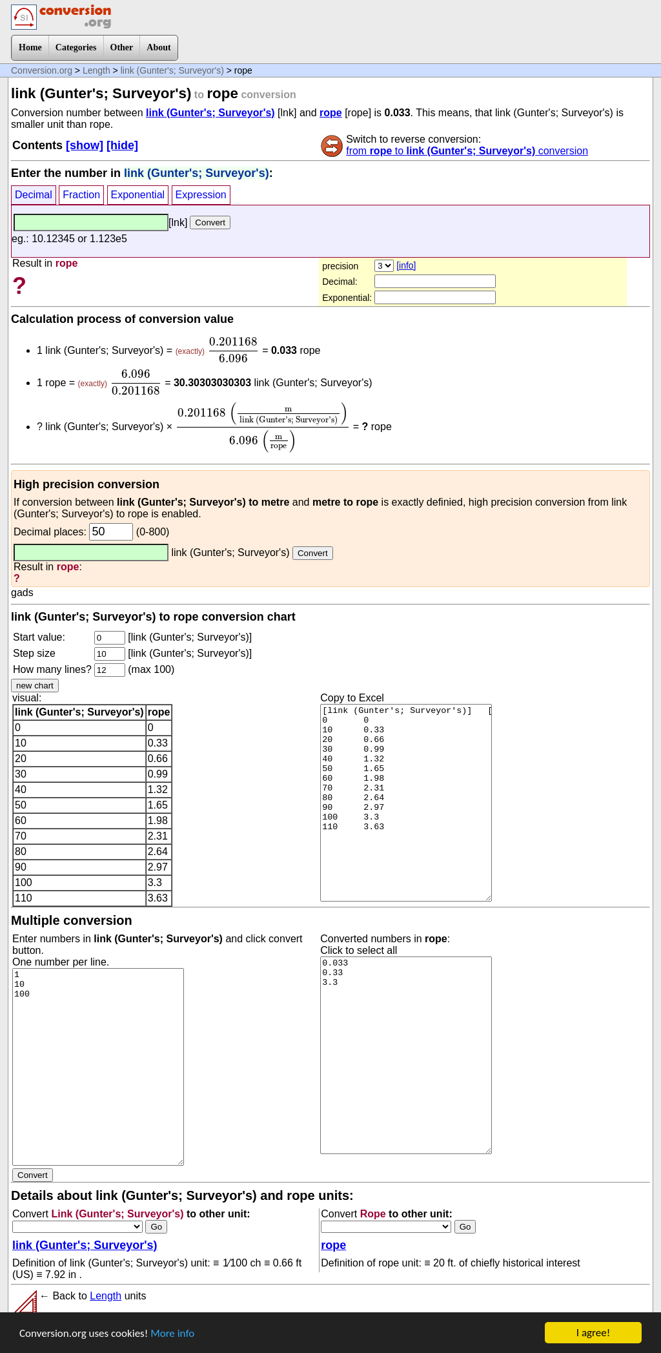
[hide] (122, 145)
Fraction (81, 194)
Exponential (138, 194)
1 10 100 (98, 1067)
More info (172, 1333)
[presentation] (233, 350)
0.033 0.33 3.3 (406, 1055)
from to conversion (467, 150)
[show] (84, 145)
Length (96, 70)
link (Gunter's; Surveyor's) (172, 70)
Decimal (33, 194)
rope (331, 112)
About (158, 47)
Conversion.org (41, 70)
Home (30, 47)
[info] (406, 265)
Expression (201, 194)
